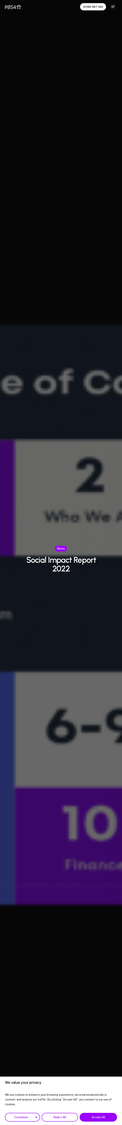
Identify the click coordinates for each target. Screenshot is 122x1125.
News (61, 548)
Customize (21, 1117)
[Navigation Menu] (113, 7)
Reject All (59, 1117)
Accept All (98, 1117)
